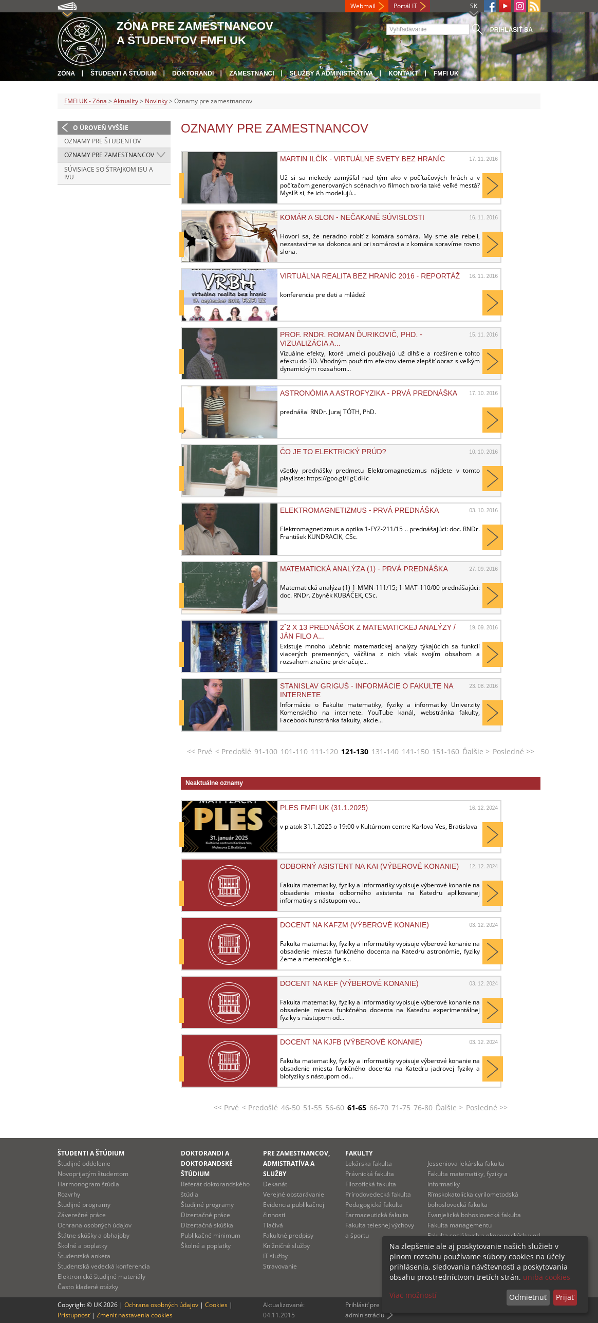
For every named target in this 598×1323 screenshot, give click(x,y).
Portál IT (405, 6)
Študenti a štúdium (123, 73)
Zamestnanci (251, 73)
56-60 (334, 1107)
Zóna (66, 73)
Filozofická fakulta (370, 1184)
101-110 (294, 751)
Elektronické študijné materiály (101, 1276)
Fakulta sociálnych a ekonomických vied (483, 1235)
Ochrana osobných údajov (95, 1225)
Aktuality (126, 101)
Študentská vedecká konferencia (104, 1266)
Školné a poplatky (82, 1245)
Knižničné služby (286, 1245)
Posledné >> (513, 751)
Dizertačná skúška (207, 1225)
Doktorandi (193, 73)
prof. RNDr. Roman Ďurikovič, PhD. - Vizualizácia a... (351, 338)
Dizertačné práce (205, 1214)
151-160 (445, 751)
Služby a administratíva (331, 73)
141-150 (415, 751)
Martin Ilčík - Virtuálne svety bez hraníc (362, 159)
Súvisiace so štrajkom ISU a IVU (108, 173)
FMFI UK (446, 73)
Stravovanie (280, 1266)
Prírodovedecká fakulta (378, 1194)
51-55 (312, 1107)
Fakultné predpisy (288, 1235)
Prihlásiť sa (511, 29)
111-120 (324, 751)
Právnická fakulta (369, 1173)
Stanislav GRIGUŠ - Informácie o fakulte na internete (366, 690)
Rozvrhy (69, 1194)
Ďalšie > (476, 751)
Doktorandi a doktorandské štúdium (207, 1163)
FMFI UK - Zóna (85, 101)
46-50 (290, 1107)
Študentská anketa (84, 1256)
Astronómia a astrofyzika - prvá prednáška (368, 393)
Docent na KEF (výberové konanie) (349, 983)
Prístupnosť (74, 1315)
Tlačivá (273, 1225)
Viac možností (413, 1295)
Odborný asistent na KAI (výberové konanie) (369, 866)
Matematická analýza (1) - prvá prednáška (364, 569)
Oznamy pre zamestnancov (109, 155)
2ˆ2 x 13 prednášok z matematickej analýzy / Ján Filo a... (368, 631)
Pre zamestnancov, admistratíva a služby (296, 1163)
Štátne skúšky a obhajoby (93, 1235)
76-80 (423, 1107)
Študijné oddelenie (84, 1163)
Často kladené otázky (88, 1286)
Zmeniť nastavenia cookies (135, 1315)
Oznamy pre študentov (102, 141)
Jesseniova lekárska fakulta (465, 1163)
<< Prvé (199, 751)
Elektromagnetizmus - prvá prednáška (359, 510)
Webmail (363, 6)
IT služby (275, 1256)
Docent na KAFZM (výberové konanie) (354, 925)
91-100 (265, 751)
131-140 (385, 751)
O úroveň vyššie (100, 127)
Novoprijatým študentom (93, 1173)
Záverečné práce (82, 1214)
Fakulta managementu (459, 1225)
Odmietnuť (528, 1297)
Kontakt (403, 73)
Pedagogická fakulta (374, 1204)
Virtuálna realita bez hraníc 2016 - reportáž (370, 276)
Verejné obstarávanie (293, 1194)
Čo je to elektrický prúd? (333, 452)
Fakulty (358, 1153)
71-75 (400, 1107)
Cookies (216, 1304)
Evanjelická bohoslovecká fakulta (474, 1214)
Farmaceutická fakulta (376, 1214)
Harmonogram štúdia (88, 1184)
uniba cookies (546, 1277)
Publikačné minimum (210, 1235)
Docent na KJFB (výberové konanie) (351, 1042)
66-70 (378, 1107)
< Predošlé (233, 751)
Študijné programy (84, 1204)
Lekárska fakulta (368, 1163)
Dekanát (275, 1184)
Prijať (565, 1297)
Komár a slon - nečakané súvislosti (352, 217)
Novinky (156, 101)
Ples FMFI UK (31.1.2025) (324, 808)
